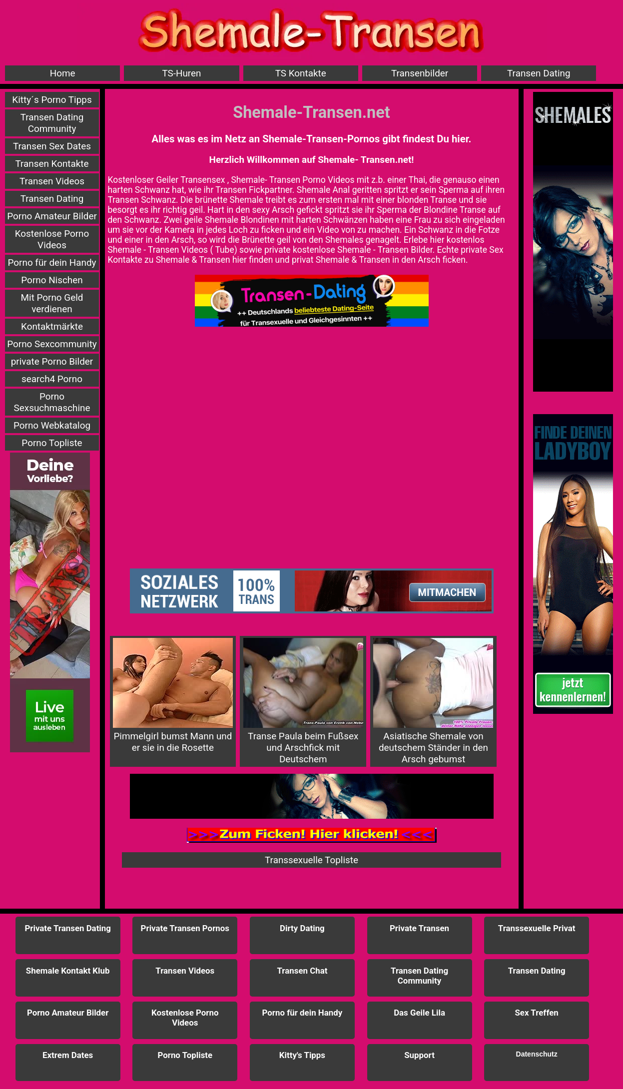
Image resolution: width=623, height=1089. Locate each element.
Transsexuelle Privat (537, 928)
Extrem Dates (67, 1055)
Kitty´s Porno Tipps (51, 99)
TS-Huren (181, 73)
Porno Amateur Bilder (52, 216)
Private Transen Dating (67, 928)
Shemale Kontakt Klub (68, 971)
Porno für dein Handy (52, 262)
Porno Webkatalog (51, 425)
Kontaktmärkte (52, 326)
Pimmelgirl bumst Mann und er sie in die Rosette (173, 695)
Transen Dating (539, 73)
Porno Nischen (51, 280)
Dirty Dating (302, 928)
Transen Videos (51, 181)
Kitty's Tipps (302, 1055)
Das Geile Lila (419, 1013)
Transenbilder (419, 73)
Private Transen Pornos (185, 928)
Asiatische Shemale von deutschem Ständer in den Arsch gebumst (433, 701)
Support (419, 1055)
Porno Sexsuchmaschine (52, 402)
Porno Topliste (51, 443)
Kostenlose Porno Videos (52, 239)
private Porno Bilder (52, 361)
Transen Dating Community (52, 122)
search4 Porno (51, 379)
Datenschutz (537, 1054)
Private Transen (419, 928)
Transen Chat (302, 971)
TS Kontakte (300, 73)
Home (62, 73)
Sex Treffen (536, 1013)
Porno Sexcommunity (52, 344)
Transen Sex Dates (52, 146)
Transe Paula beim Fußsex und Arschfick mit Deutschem (303, 701)
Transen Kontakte (51, 163)
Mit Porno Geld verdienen (52, 303)
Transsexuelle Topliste (311, 860)
